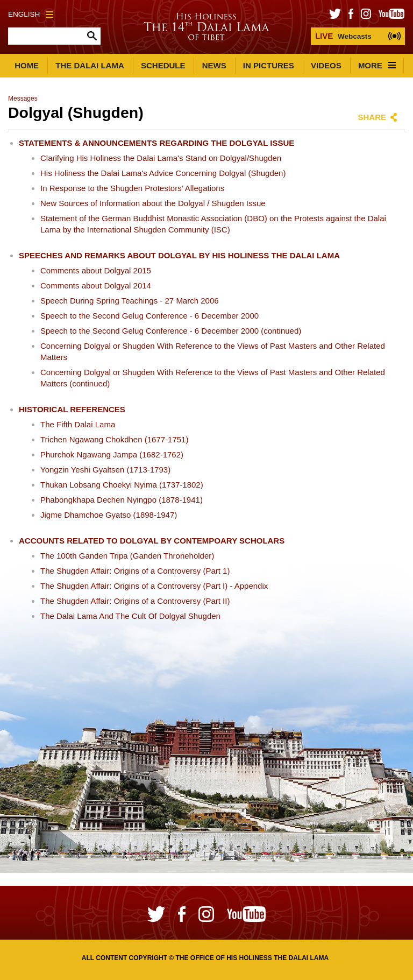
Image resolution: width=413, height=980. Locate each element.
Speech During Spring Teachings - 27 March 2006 (129, 300)
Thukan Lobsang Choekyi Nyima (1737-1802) (121, 484)
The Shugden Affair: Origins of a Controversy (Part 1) (135, 570)
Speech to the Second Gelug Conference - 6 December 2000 (149, 315)
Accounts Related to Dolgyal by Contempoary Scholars (151, 540)
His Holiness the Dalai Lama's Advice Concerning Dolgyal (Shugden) (163, 173)
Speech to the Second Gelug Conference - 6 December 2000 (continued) (170, 330)
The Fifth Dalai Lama (77, 424)
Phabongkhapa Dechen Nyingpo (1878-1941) (121, 499)
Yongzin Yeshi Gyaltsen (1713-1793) (105, 469)
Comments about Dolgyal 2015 (95, 270)
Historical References (72, 409)
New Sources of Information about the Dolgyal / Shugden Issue (153, 203)
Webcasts (343, 35)
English (30, 14)
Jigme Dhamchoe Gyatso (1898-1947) (108, 514)
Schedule (163, 65)
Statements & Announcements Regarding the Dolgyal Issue (156, 142)
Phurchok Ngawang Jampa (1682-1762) (111, 454)
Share (372, 117)
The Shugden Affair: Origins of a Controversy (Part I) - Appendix (154, 585)
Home (27, 65)
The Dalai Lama (89, 65)
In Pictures (268, 65)
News (214, 65)
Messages (23, 98)
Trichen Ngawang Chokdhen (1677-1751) (114, 439)
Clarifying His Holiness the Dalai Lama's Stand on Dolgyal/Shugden (160, 158)
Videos (326, 65)
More (377, 65)
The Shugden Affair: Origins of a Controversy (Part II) (135, 600)
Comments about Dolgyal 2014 (95, 285)
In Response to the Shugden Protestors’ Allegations (132, 188)
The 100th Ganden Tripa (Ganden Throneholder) (127, 555)
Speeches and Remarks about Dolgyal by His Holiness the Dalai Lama (179, 255)
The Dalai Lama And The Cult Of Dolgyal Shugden (130, 616)
